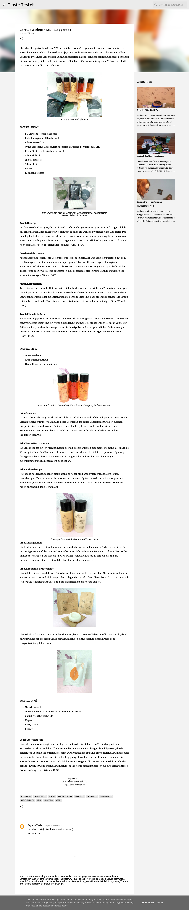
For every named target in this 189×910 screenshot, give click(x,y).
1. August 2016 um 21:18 (52, 825)
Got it (160, 902)
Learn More (147, 902)
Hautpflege (92, 796)
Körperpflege (106, 796)
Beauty (52, 796)
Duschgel (79, 796)
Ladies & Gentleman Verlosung (150, 156)
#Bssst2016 (26, 796)
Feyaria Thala (35, 825)
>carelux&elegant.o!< (82, 48)
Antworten (34, 834)
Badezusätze (40, 796)
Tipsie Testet (21, 4)
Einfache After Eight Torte (149, 110)
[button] (21, 39)
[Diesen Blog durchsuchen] (172, 4)
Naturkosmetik (27, 800)
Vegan (58, 800)
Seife (39, 800)
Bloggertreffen (65, 796)
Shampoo (48, 800)
